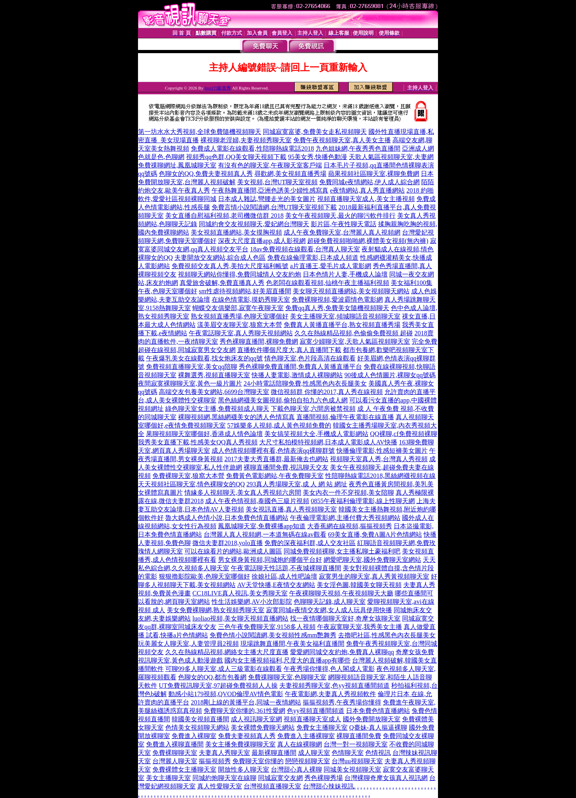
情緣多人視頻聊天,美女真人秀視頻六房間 (242, 492)
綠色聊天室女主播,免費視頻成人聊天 (217, 408)
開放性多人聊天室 (243, 769)
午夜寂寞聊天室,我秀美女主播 (359, 626)
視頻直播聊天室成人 (312, 719)
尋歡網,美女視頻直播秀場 (290, 173)
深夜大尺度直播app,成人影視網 (262, 240)
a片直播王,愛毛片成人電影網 (330, 266)
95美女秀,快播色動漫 (317, 156)
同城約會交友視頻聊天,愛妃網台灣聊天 (254, 224)
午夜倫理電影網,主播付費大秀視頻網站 (345, 517)
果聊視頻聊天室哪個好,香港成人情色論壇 (204, 433)
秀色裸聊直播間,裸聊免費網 (259, 341)
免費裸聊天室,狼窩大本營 (188, 475)
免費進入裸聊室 (194, 735)
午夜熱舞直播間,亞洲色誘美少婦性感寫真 (270, 190)
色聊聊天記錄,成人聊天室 (330, 601)
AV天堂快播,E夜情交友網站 (276, 584)
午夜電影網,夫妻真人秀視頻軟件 (330, 694)
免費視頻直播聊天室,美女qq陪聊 (191, 366)
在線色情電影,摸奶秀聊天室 (251, 299)
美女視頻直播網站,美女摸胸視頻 (236, 232)
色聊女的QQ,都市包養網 (212, 677)
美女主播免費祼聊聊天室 (240, 744)
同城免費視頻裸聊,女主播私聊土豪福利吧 (342, 551)
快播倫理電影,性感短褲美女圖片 (382, 450)
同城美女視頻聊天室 (352, 769)
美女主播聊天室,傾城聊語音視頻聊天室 (345, 316)
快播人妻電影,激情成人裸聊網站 (297, 375)
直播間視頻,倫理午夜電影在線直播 (345, 417)
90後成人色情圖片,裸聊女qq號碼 (390, 375)
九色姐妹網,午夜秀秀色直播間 (358, 148)
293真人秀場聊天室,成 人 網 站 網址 (296, 484)
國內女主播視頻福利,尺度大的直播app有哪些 (287, 660)
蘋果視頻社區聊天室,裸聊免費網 (373, 173)
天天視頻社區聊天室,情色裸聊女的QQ (191, 484)
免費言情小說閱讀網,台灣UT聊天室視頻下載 (274, 207)
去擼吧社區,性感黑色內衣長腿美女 (387, 635)
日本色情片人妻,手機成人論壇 (345, 274)
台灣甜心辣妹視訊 (328, 786)
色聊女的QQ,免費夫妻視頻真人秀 (206, 173)
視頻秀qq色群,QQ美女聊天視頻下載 (236, 156)
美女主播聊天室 (168, 777)
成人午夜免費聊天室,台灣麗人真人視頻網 (342, 232)
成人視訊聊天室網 (256, 719)
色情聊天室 (348, 752)
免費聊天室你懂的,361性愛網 (244, 710)
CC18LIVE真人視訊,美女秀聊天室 (240, 593)
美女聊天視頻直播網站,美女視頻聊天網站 (351, 291)
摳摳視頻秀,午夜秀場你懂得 (342, 702)
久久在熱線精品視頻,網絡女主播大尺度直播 (226, 652)
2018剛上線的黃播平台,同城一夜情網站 (246, 702)
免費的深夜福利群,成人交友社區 (310, 542)
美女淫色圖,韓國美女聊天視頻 (359, 584)
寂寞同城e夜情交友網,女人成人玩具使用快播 (329, 610)
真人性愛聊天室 (219, 786)
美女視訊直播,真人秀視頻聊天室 (291, 509)
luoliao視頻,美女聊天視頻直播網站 (240, 618)
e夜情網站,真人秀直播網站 (367, 190)
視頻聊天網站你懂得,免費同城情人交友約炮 (239, 274)
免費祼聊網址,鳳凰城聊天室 (177, 165)
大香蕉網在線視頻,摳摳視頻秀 (349, 526)
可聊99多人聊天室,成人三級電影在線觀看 (223, 668)
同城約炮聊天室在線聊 (224, 777)
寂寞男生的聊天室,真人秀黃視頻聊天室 (374, 576)
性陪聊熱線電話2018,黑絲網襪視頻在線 (380, 475)
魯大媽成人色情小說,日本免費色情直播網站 (226, 517)
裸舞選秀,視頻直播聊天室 (214, 375)
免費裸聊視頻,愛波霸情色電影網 (337, 299)
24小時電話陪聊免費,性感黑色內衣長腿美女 (305, 383)
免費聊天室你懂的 (258, 761)
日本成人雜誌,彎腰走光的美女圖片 (267, 198)
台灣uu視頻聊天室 (357, 761)
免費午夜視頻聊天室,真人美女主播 (342, 140)
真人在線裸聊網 (299, 744)
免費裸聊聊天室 (174, 752)
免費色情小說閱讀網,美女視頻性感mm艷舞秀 (273, 635)
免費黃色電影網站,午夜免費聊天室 (275, 475)
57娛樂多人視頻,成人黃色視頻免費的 (279, 425)
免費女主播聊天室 (322, 727)
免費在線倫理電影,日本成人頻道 (312, 257)
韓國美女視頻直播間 (200, 719)
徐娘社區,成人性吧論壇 (284, 576)
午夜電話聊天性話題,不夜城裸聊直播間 (286, 568)
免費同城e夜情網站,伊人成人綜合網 (369, 182)
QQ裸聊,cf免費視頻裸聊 (403, 433)
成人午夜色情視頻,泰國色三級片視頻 (257, 501)
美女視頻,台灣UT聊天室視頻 (277, 182)
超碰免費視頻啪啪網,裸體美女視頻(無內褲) (367, 240)
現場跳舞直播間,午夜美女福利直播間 (292, 643)
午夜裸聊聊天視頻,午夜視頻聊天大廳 (341, 593)
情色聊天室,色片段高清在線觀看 (310, 358)
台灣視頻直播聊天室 (272, 786)
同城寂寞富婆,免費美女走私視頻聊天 (315, 131)
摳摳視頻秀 (215, 761)
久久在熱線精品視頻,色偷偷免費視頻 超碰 (353, 333)
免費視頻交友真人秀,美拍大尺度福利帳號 (230, 266)
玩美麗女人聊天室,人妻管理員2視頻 (188, 643)
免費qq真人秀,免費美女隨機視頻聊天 (337, 307)
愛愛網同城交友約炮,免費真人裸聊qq (342, 652)
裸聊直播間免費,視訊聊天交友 (286, 467)
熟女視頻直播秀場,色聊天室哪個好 (239, 316)
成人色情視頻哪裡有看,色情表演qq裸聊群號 (273, 450)
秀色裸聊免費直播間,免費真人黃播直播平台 (300, 366)
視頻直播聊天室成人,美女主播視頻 (366, 198)
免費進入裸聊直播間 (175, 744)
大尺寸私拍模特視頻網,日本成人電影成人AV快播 (328, 442)
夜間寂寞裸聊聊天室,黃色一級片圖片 (190, 383)
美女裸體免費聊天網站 (263, 727)
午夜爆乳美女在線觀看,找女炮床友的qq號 (204, 358)
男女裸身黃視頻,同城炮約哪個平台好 (270, 559)
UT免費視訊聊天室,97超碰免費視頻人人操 (218, 685)
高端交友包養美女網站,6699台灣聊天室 (214, 391)
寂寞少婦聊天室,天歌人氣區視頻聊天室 (355, 341)
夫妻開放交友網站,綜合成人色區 (220, 257)
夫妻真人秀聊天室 (224, 752)
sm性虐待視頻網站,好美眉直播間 (245, 291)
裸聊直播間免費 (358, 735)
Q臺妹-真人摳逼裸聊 (378, 727)
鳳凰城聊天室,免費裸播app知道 (262, 526)
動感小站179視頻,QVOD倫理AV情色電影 (225, 694)
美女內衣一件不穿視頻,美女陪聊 (348, 492)
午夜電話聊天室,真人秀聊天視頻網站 (241, 333)
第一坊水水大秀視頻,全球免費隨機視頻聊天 (199, 131)
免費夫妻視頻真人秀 (247, 735)
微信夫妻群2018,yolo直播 (227, 542)
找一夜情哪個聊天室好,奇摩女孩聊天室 (345, 618)
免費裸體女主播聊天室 (184, 769)
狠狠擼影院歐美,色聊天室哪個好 (204, 576)
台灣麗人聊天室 (174, 761)
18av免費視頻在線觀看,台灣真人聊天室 (305, 249)
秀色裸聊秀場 (323, 777)
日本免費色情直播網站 (378, 710)
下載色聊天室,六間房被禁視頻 (313, 408)
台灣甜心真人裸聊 (296, 769)
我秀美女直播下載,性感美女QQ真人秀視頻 (198, 442)
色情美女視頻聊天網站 (197, 727)
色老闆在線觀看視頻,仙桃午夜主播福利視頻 (327, 282)
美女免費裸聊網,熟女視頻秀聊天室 (215, 610)
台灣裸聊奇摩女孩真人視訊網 (386, 777)
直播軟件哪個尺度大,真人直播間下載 (289, 349)
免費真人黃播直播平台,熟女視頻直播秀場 (342, 324)
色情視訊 (378, 752)
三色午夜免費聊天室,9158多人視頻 (267, 626)
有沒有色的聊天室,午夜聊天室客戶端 (270, 165)
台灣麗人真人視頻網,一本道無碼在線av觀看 (265, 534)
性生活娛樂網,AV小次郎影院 (252, 601)
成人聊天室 (314, 752)
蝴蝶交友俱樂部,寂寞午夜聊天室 (238, 307)
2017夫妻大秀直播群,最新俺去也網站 (276, 459)
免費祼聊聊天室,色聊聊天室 (287, 677)
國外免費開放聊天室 (371, 719)
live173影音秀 (217, 88)
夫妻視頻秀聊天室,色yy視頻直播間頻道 (334, 685)
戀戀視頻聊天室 (307, 761)
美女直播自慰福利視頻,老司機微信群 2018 (224, 215)
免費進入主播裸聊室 (306, 735)
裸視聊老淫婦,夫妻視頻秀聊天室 (246, 140)
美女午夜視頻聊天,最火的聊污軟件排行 (340, 215)
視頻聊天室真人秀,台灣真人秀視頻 (379, 459)
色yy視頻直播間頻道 (315, 710)
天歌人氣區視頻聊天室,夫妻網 (391, 156)
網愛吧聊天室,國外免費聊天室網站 (372, 559)
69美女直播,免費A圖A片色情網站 (375, 534)
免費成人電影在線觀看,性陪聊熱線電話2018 (252, 148)
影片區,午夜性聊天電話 (343, 224)
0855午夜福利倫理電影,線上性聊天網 (363, 501)
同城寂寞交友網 (280, 777)
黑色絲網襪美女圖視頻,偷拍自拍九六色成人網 (283, 400)
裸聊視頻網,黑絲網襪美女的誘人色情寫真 (236, 417)
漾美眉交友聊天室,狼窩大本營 (239, 324)
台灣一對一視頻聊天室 (356, 744)
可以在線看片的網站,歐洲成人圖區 (233, 551)
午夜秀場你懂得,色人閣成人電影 (329, 668)
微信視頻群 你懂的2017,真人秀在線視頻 (327, 391)
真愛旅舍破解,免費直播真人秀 (222, 282)
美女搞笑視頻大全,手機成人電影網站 (316, 433)
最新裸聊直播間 (274, 752)
